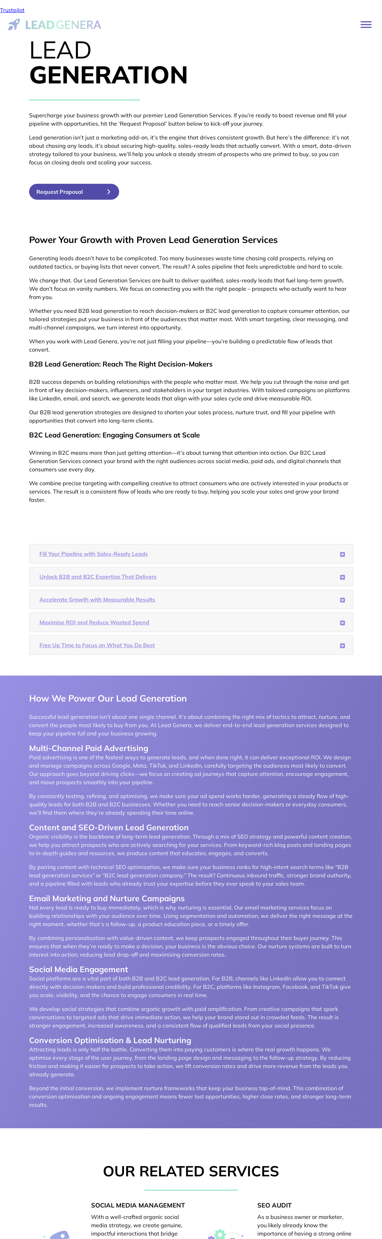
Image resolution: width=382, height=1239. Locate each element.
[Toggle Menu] (366, 24)
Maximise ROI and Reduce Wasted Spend (192, 622)
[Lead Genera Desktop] (55, 23)
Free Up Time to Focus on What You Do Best (192, 645)
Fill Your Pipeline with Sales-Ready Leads (192, 554)
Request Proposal (59, 191)
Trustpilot (12, 10)
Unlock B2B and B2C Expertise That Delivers (192, 576)
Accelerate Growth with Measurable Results (192, 599)
